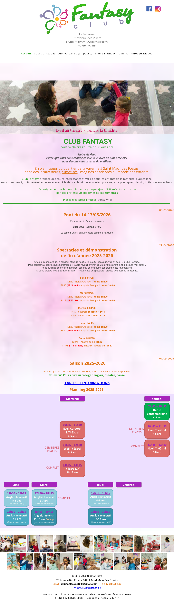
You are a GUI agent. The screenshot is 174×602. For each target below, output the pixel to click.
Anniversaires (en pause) (75, 53)
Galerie (123, 53)
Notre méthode (105, 53)
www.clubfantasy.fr (87, 587)
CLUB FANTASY (87, 141)
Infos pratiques (141, 53)
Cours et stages (45, 53)
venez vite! (105, 200)
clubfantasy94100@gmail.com (87, 41)
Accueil (26, 53)
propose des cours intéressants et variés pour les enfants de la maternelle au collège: (95, 179)
